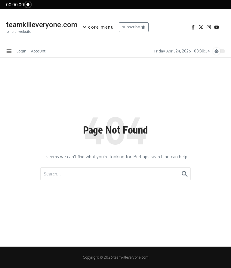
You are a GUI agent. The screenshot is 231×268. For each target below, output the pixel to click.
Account (38, 51)
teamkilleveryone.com (41, 24)
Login (21, 51)
